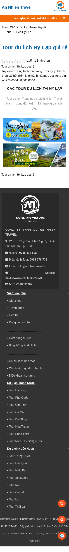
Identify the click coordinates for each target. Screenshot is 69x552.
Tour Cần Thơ (18, 404)
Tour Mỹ (14, 484)
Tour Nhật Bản (18, 470)
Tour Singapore (18, 477)
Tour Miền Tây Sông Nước (26, 441)
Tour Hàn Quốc (18, 463)
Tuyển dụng (16, 307)
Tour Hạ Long (17, 390)
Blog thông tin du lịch (22, 345)
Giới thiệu (15, 300)
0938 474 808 (28, 252)
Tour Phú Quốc (18, 397)
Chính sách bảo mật (22, 361)
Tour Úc (14, 499)
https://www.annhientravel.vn (23, 277)
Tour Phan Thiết (19, 433)
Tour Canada (17, 492)
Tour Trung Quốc (19, 456)
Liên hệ (13, 315)
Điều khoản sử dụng (22, 375)
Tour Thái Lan (18, 506)
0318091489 (24, 284)
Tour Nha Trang (19, 426)
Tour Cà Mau (17, 412)
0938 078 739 (38, 259)
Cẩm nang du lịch (20, 338)
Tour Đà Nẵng (18, 419)
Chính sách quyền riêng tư (26, 368)
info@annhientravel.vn (32, 266)
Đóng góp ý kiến (19, 322)
